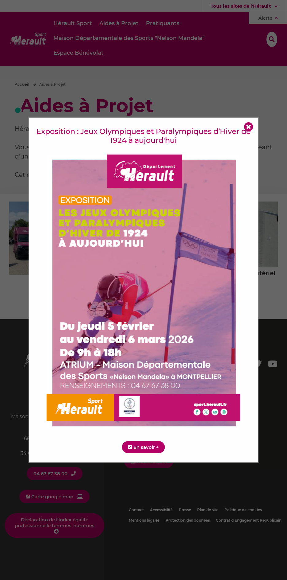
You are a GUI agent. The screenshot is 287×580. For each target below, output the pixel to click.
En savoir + (146, 447)
